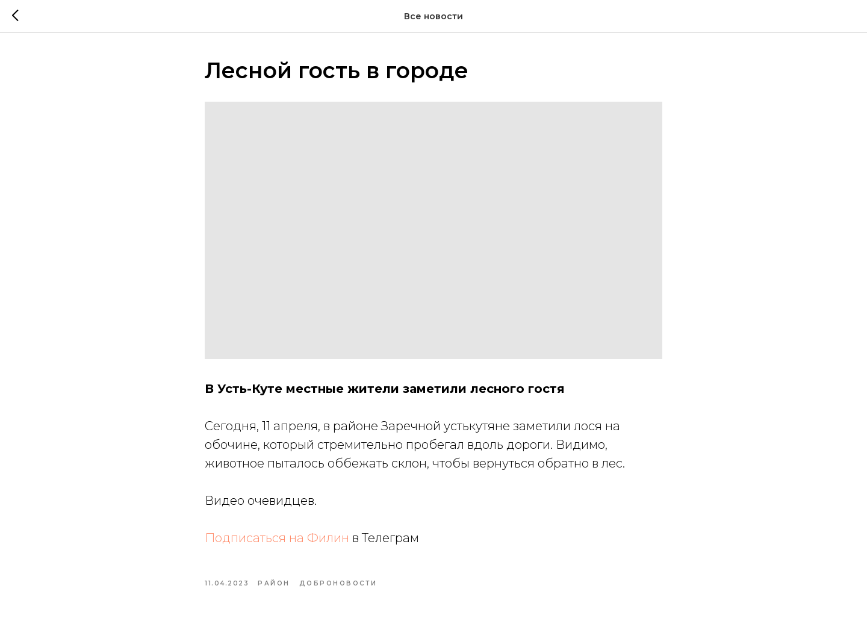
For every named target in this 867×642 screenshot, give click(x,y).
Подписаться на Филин (277, 538)
